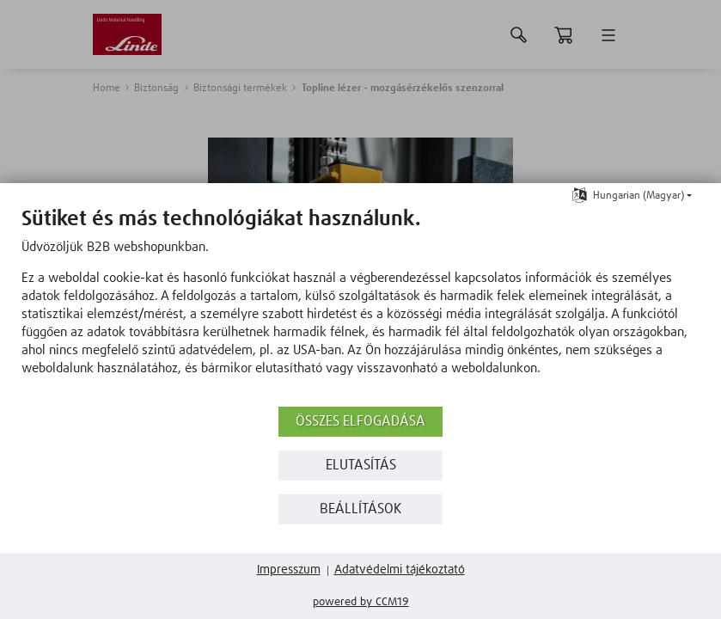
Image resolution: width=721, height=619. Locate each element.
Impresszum (289, 570)
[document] (360, 304)
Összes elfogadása (360, 421)
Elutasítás (361, 465)
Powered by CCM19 (361, 602)
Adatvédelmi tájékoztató (399, 570)
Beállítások (360, 509)
